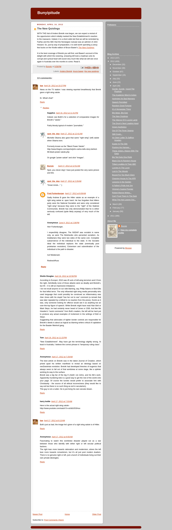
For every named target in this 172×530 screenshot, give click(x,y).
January (116, 211)
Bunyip (50, 166)
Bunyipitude (48, 12)
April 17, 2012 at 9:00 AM (62, 437)
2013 (112, 58)
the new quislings (91, 71)
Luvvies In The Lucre (121, 168)
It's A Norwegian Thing (121, 109)
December (117, 64)
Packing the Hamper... (121, 147)
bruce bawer (78, 71)
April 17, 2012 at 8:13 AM (54, 421)
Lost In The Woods (120, 171)
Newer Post (37, 514)
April (115, 86)
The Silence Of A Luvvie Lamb (124, 120)
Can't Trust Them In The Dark (124, 196)
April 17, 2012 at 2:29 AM (70, 181)
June (115, 82)
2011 (112, 216)
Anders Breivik (66, 71)
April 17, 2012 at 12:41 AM (71, 134)
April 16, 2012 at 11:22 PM (56, 338)
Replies (46, 108)
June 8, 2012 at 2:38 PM (69, 223)
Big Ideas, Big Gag (120, 113)
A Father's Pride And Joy (122, 186)
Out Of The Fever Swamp (123, 131)
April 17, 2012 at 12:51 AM (69, 166)
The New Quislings (120, 116)
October (116, 72)
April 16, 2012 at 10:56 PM (66, 276)
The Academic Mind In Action (124, 95)
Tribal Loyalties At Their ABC (124, 164)
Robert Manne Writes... (121, 193)
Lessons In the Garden (121, 182)
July (115, 79)
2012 (112, 61)
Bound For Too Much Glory (123, 175)
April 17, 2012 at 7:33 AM (61, 401)
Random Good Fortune (121, 106)
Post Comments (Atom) (54, 520)
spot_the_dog (53, 134)
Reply (42, 102)
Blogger (128, 248)
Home (67, 514)
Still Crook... (117, 134)
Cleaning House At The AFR (124, 179)
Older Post (96, 514)
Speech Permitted (119, 102)
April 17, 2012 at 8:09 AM (75, 193)
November (117, 68)
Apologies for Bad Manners (123, 99)
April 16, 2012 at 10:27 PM (55, 86)
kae (41, 86)
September (117, 75)
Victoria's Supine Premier (122, 189)
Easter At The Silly (120, 144)
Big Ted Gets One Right (122, 157)
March (115, 204)
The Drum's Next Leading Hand (125, 123)
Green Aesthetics (119, 127)
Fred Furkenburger (55, 193)
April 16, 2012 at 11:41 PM (67, 113)
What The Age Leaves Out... (124, 200)
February (117, 208)
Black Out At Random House (124, 161)
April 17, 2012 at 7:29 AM (62, 357)
